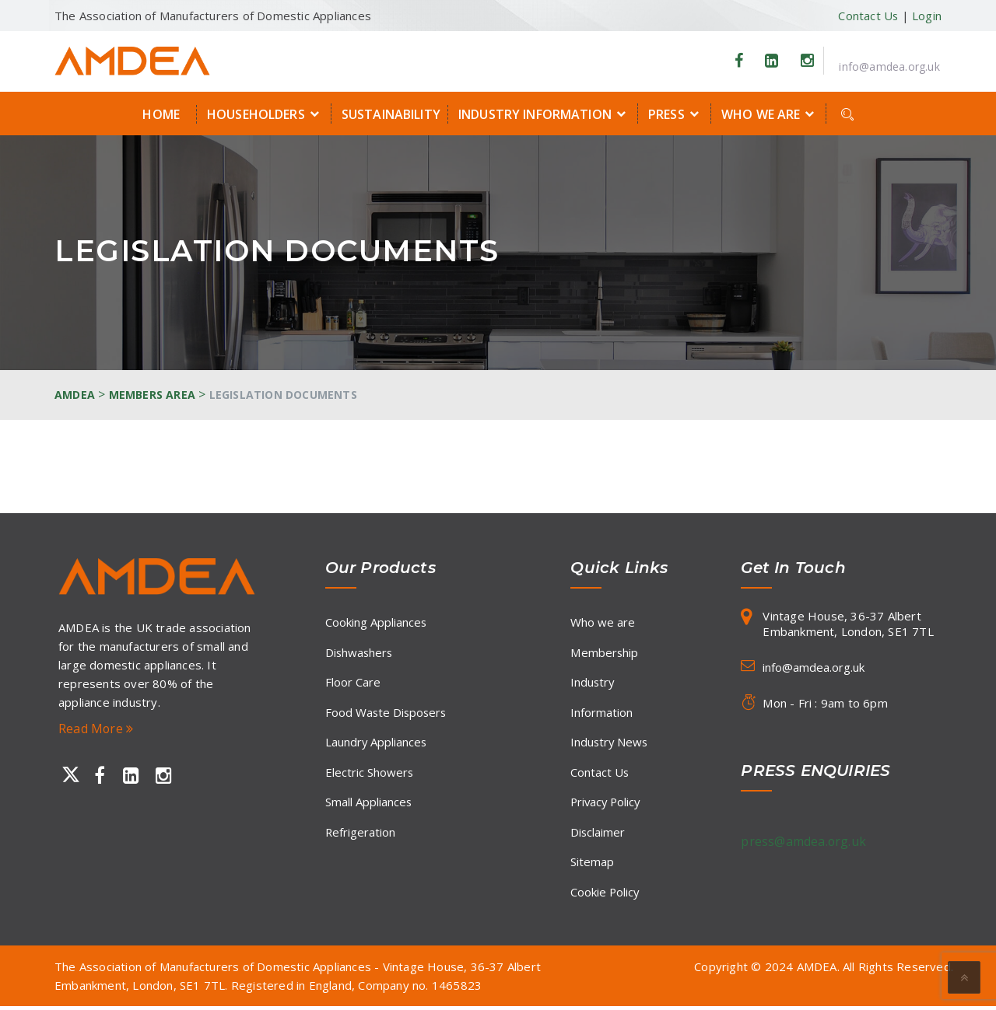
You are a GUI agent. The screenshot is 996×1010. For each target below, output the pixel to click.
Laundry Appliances (376, 743)
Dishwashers (360, 652)
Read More (96, 728)
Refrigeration (360, 834)
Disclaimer (598, 834)
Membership (604, 652)
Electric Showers (369, 773)
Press (675, 113)
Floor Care (353, 682)
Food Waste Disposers (387, 713)
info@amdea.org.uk (889, 66)
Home (161, 114)
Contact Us (867, 15)
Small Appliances (368, 804)
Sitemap (592, 864)
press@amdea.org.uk (804, 841)
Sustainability (391, 114)
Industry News (610, 743)
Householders (265, 113)
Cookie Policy (605, 895)
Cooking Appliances (376, 622)
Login (927, 15)
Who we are (770, 113)
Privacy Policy (607, 804)
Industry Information (544, 113)
